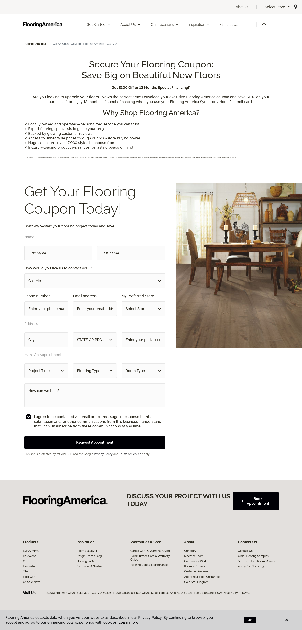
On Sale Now (31, 582)
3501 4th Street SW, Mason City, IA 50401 (223, 592)
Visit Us (242, 7)
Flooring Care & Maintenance (149, 564)
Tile (25, 571)
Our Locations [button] (164, 24)
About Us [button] (130, 24)
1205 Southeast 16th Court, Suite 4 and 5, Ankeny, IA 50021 (153, 592)
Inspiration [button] (199, 24)
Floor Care (29, 576)
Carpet (27, 561)
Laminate (29, 566)
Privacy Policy (103, 454)
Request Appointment (94, 442)
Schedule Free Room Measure (257, 561)
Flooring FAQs (85, 561)
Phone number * (38, 296)
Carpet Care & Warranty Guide (150, 550)
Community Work (195, 561)
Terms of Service (130, 454)
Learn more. (128, 622)
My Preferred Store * (139, 296)
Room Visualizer (87, 550)
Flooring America (35, 43)
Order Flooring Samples (253, 556)
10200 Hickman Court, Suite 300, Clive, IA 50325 (78, 592)
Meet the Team (193, 556)
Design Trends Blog (89, 556)
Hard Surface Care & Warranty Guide (150, 557)
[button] (278, 7)
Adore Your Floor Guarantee (201, 576)
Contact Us (229, 24)
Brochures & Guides (89, 566)
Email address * (86, 296)
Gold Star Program (196, 582)
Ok (250, 620)
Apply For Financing (251, 566)
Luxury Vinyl (31, 550)
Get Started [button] (98, 24)
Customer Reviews (196, 571)
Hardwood (29, 556)
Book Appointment (255, 501)
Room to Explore (194, 566)
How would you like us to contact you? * (58, 268)
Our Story (190, 550)
